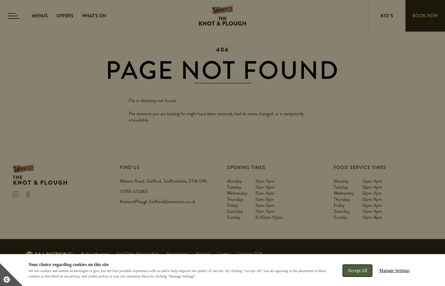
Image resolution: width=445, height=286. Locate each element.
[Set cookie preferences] (11, 274)
